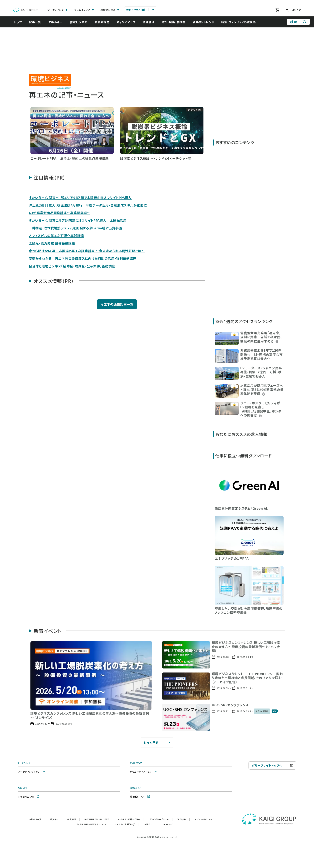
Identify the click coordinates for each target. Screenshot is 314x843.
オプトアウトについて (206, 819)
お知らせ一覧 (37, 819)
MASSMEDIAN (28, 796)
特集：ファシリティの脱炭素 (238, 22)
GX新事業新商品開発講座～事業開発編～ (59, 213)
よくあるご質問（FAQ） (127, 824)
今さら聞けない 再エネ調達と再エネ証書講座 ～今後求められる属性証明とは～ (87, 251)
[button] (72, 135)
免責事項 (73, 819)
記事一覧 (35, 22)
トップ (18, 22)
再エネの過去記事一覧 (116, 304)
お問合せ (150, 824)
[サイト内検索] (298, 22)
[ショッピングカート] (277, 9)
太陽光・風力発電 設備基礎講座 (52, 243)
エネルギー (55, 22)
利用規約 (183, 819)
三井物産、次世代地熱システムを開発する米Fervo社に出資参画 (75, 228)
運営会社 (56, 819)
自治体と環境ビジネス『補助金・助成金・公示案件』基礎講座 (72, 266)
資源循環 (148, 22)
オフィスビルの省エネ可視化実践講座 (56, 236)
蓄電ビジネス (78, 22)
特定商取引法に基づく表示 (99, 819)
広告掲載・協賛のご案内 (131, 819)
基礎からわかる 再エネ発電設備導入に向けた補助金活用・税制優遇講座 (82, 258)
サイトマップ (167, 824)
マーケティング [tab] (57, 9)
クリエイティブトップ (143, 771)
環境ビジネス (140, 796)
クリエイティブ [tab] (84, 9)
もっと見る (157, 742)
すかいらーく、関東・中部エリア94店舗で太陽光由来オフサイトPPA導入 (80, 198)
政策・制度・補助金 (174, 22)
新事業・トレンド (203, 22)
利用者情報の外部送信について (93, 824)
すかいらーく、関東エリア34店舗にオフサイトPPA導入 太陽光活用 (78, 220)
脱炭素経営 (102, 22)
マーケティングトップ (31, 771)
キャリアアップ (126, 22)
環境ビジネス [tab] (110, 9)
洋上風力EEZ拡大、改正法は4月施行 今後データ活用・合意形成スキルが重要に (88, 205)
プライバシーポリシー (161, 819)
